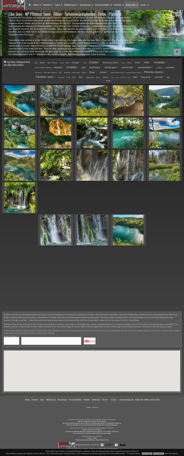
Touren (143, 5)
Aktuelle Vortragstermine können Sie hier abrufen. (92, 421)
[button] (135, 355)
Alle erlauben (147, 453)
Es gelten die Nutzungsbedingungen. (107, 425)
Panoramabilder (102, 5)
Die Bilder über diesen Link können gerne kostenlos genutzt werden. (75, 317)
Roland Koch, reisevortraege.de (108, 448)
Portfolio (117, 5)
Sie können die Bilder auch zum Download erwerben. (81, 425)
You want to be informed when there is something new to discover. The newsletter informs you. (92, 431)
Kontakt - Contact (92, 438)
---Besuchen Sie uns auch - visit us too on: (78, 445)
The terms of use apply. (104, 433)
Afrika (36, 5)
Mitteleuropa (70, 5)
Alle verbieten (158, 453)
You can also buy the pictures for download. (85, 433)
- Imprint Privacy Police (101, 440)
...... (92, 413)
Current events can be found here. (92, 429)
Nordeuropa (85, 5)
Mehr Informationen (171, 453)
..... (12, 341)
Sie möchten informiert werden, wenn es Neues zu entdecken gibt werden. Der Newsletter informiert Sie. (92, 423)
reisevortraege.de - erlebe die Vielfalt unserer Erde (140, 400)
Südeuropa (131, 5)
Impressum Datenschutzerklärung (85, 440)
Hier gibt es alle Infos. (20, 320)
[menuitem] (29, 5)
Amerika (46, 5)
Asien (57, 5)
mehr (108, 81)
